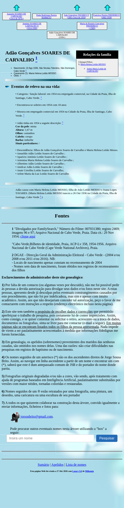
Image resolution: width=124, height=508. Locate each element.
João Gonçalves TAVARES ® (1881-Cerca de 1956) (76, 16)
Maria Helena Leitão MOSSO (93, 64)
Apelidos (57, 464)
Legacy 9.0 (77, 471)
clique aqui (27, 236)
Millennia (89, 471)
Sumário (43, 464)
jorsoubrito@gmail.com (31, 416)
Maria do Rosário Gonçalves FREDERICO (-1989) (92, 25)
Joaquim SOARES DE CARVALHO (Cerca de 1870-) (16, 16)
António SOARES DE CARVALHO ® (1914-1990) (32, 25)
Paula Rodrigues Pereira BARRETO (46, 16)
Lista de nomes (76, 464)
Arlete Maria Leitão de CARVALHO (96, 70)
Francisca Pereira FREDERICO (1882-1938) (106, 16)
